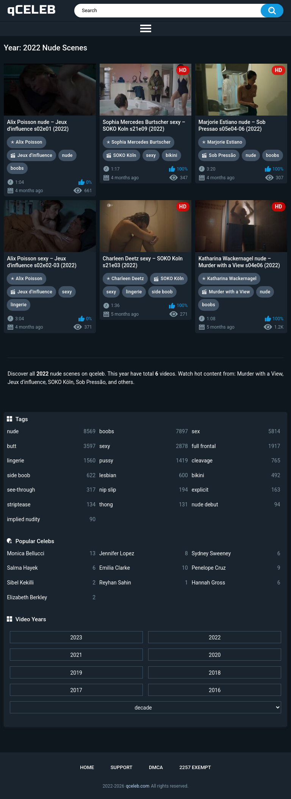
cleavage (236, 460)
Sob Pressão (222, 155)
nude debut (236, 504)
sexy (143, 446)
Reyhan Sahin (143, 583)
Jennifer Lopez (143, 553)
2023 (76, 637)
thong (143, 504)
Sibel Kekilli (51, 583)
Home (87, 767)
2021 (76, 655)
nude (51, 431)
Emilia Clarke (143, 568)
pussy (143, 460)
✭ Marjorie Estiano (222, 142)
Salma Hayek (51, 568)
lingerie (51, 460)
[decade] (146, 707)
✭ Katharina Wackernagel (229, 278)
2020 (215, 655)
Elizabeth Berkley (51, 597)
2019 (76, 673)
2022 (215, 637)
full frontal (236, 446)
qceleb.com (137, 786)
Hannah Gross (236, 583)
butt (51, 446)
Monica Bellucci (51, 553)
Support (122, 767)
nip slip (143, 490)
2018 (215, 673)
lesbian (143, 475)
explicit (236, 490)
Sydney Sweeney (236, 553)
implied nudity (51, 519)
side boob (51, 475)
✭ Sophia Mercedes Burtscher (138, 142)
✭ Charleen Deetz (125, 278)
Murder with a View (229, 292)
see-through (51, 490)
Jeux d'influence (34, 155)
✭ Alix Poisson (26, 142)
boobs (143, 431)
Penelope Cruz (236, 568)
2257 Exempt (195, 767)
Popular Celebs (35, 541)
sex (236, 431)
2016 (215, 690)
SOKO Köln (124, 155)
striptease (51, 504)
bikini (236, 475)
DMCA (156, 767)
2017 (76, 690)
